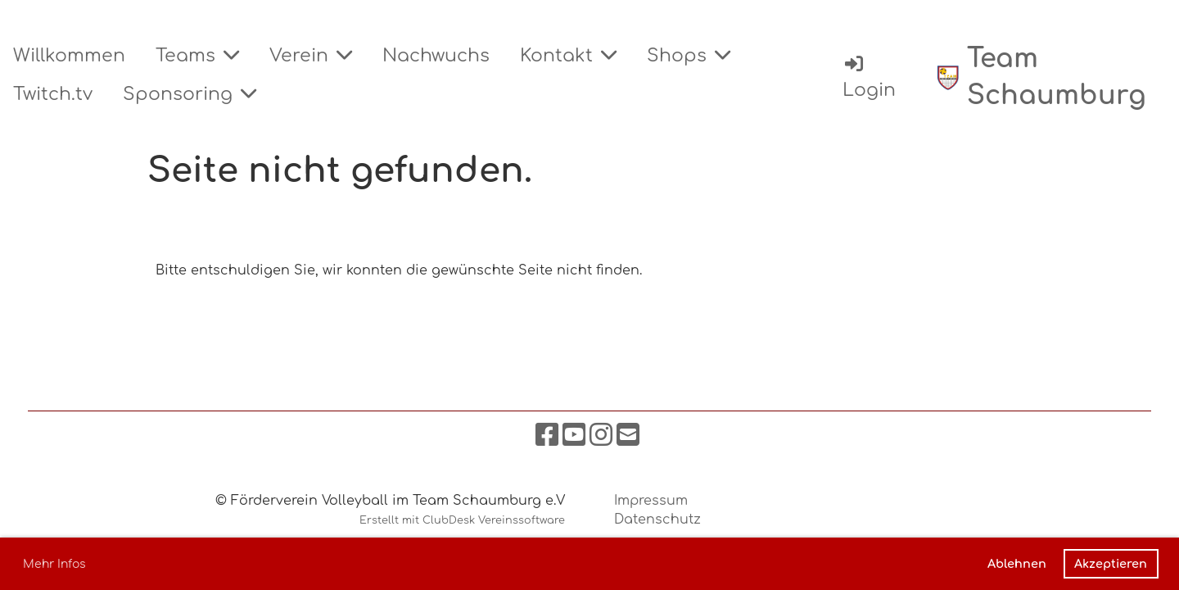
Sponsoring (189, 94)
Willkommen (69, 56)
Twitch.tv (53, 94)
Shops (688, 55)
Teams (197, 55)
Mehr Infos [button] (54, 564)
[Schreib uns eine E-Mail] (628, 435)
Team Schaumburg (1056, 77)
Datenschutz (657, 519)
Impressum (651, 500)
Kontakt (568, 55)
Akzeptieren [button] (1110, 563)
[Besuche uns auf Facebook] (546, 435)
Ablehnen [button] (1016, 563)
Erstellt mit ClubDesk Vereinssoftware (462, 520)
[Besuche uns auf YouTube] (573, 435)
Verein (310, 55)
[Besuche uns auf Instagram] (601, 435)
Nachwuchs (436, 56)
